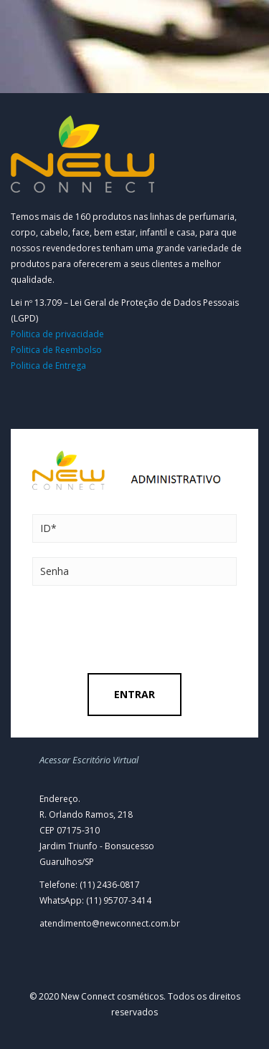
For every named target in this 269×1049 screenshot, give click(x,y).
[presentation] (141, 629)
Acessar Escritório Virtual (88, 759)
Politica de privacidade (57, 334)
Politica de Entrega (48, 365)
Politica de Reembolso (56, 350)
